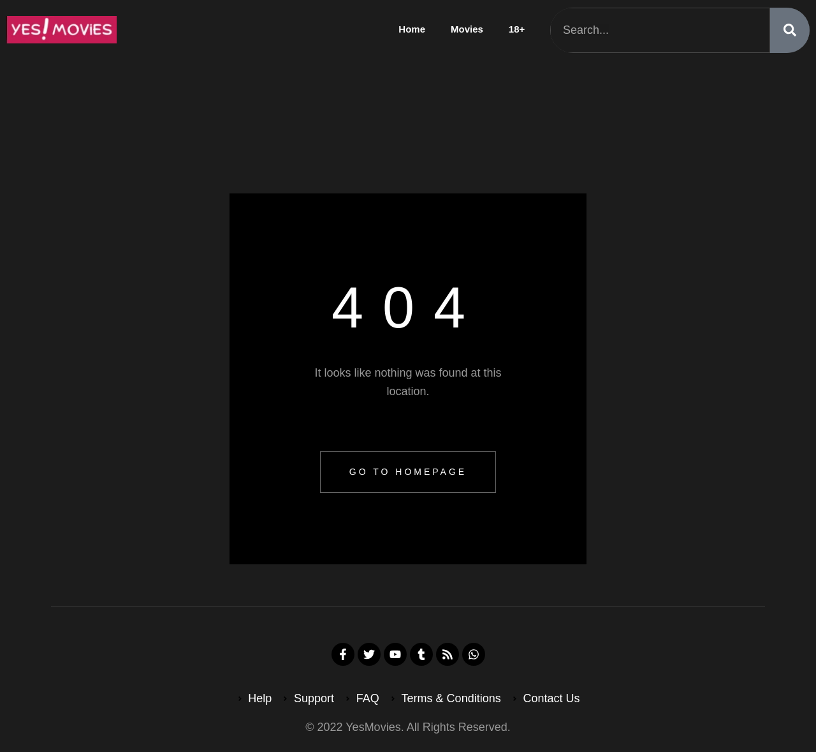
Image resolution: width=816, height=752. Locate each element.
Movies (467, 29)
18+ (517, 29)
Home (411, 29)
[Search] (790, 30)
